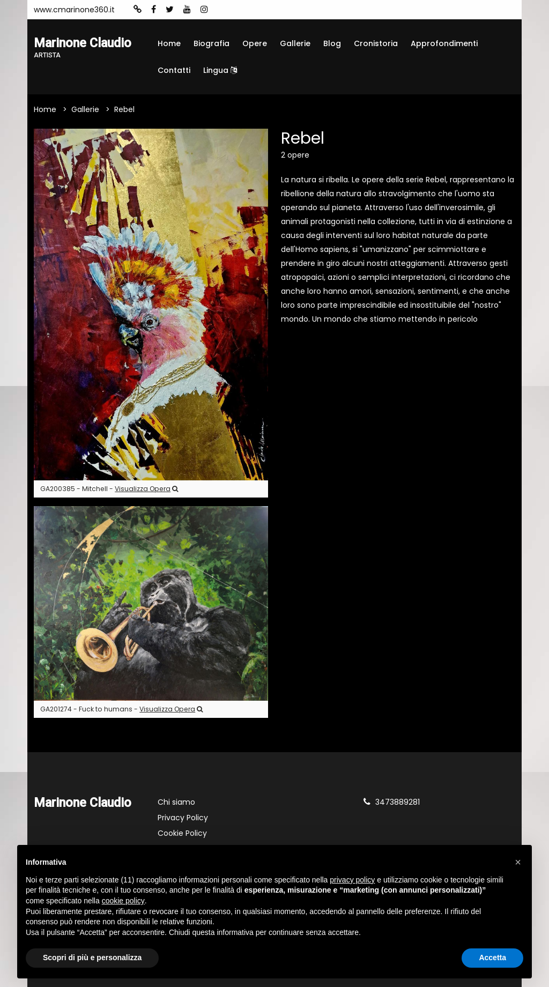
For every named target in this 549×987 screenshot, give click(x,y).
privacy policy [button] (352, 879)
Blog (332, 43)
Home (169, 43)
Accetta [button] (492, 957)
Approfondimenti (444, 43)
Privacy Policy (183, 817)
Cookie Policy (182, 833)
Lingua (220, 70)
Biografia (211, 43)
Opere (254, 43)
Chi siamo (176, 802)
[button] (517, 862)
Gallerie (295, 43)
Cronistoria (376, 43)
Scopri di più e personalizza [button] (92, 957)
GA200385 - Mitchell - (109, 488)
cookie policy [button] (123, 900)
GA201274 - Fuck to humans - (121, 709)
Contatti (174, 70)
